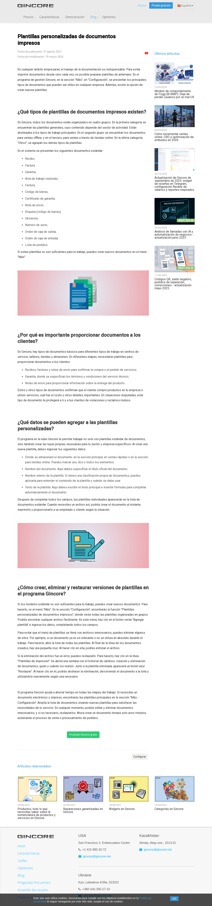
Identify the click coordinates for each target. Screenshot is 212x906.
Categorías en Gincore (169, 809)
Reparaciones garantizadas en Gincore (83, 811)
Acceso (142, 5)
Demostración (74, 17)
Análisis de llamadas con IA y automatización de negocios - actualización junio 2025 (174, 234)
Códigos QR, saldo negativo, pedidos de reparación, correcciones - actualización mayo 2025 (173, 284)
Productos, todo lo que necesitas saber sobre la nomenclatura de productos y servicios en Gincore (37, 814)
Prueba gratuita (161, 5)
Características (49, 17)
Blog (93, 17)
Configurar (139, 756)
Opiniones (109, 17)
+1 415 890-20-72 (94, 848)
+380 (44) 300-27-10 (96, 887)
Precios (28, 17)
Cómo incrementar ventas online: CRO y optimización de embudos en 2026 (174, 137)
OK (174, 898)
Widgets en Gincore (122, 809)
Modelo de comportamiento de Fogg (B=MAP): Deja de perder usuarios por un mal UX (174, 94)
